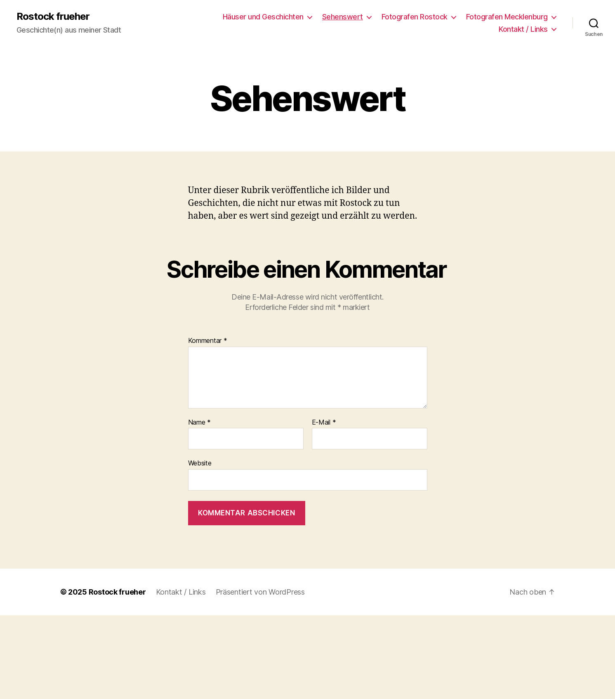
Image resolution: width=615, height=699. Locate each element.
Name (199, 422)
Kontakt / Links (523, 29)
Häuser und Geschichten (263, 16)
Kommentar (207, 341)
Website (200, 463)
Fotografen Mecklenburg (507, 16)
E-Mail (324, 422)
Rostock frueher (53, 16)
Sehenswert (342, 16)
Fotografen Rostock (415, 16)
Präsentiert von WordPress (260, 592)
